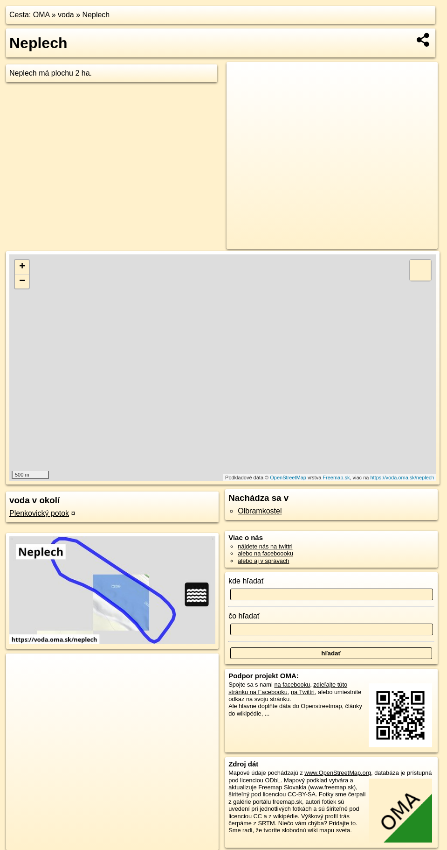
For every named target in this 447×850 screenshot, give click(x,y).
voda (66, 15)
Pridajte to (342, 823)
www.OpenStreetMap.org (337, 772)
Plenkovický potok (39, 513)
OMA (41, 15)
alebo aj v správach (263, 560)
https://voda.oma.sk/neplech (402, 477)
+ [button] (22, 267)
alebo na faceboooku (265, 553)
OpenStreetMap (288, 477)
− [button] (22, 281)
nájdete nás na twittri (265, 546)
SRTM (266, 823)
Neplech (96, 15)
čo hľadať (244, 616)
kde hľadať (246, 581)
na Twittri (303, 691)
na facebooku (292, 684)
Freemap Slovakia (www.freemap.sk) (307, 787)
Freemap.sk (336, 477)
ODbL (272, 780)
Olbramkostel (260, 511)
